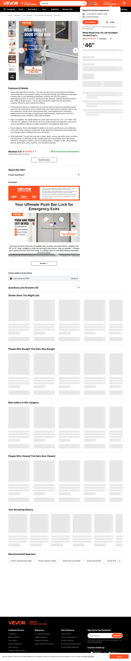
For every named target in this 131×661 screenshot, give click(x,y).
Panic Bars (57, 15)
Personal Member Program (44, 644)
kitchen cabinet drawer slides (21, 561)
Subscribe (117, 636)
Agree (119, 656)
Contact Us (12, 634)
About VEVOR (66, 634)
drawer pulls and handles (72, 561)
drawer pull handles (94, 561)
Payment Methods (14, 644)
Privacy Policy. (89, 28)
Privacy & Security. (88, 656)
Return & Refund (14, 637)
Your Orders (12, 640)
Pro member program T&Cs (71, 644)
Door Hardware (27, 15)
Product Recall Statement (70, 647)
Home (10, 15)
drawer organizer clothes (47, 561)
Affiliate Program (41, 637)
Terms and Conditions (109, 27)
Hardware (17, 15)
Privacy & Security (67, 640)
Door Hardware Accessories (43, 15)
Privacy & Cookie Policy (95, 642)
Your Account (13, 647)
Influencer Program (41, 640)
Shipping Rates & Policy (16, 650)
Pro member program (42, 634)
